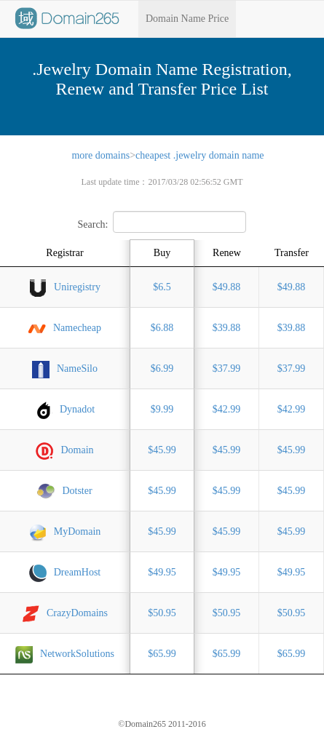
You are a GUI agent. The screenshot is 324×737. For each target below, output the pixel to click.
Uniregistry (64, 288)
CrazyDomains (65, 614)
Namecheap (64, 329)
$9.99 (162, 409)
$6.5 (162, 287)
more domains (100, 155)
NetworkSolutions (64, 655)
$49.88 (227, 287)
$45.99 (162, 450)
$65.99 (162, 653)
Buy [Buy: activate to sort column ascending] (162, 252)
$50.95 (162, 612)
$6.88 (162, 327)
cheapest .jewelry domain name (199, 155)
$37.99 (227, 368)
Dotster (64, 492)
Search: (162, 224)
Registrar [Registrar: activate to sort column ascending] (64, 252)
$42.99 (227, 409)
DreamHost (65, 573)
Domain (64, 451)
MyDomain (65, 532)
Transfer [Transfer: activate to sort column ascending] (291, 252)
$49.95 (162, 572)
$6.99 (162, 368)
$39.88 (227, 327)
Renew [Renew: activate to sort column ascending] (227, 252)
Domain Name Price (187, 18)
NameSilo (65, 369)
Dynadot (65, 410)
